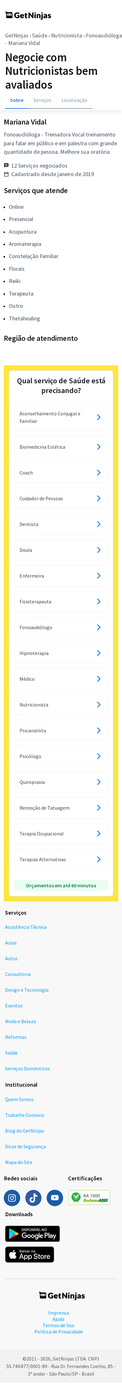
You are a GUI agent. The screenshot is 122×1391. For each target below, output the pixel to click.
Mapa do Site (18, 1162)
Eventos (14, 1005)
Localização (74, 100)
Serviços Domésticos (27, 1068)
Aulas (11, 942)
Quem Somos (19, 1099)
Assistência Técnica (26, 927)
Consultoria (18, 974)
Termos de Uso (58, 1325)
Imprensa (58, 1313)
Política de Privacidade (58, 1331)
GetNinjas (16, 35)
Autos (11, 958)
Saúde (39, 35)
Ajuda (58, 1319)
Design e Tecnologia (27, 990)
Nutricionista (66, 35)
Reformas (15, 1037)
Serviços (42, 100)
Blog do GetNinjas (24, 1131)
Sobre (16, 100)
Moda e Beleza (20, 1021)
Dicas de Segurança (25, 1146)
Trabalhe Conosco (24, 1115)
